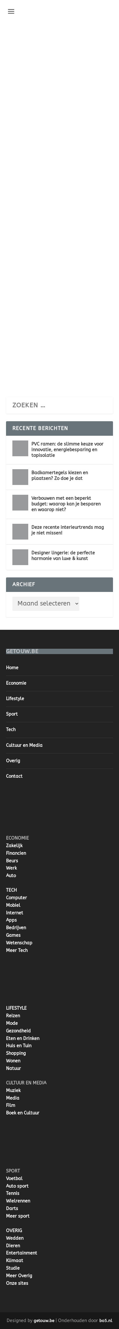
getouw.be (44, 1320)
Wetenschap (19, 943)
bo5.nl (105, 1320)
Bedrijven (16, 927)
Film (10, 1105)
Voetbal (14, 1178)
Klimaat (14, 1260)
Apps (11, 920)
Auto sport (17, 1186)
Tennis (12, 1193)
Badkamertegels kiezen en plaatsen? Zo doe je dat (59, 475)
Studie (13, 1268)
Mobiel (13, 905)
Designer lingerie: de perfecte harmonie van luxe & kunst (63, 555)
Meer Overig (19, 1276)
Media (12, 1098)
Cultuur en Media (24, 745)
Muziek (13, 1090)
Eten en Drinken (22, 1038)
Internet (14, 913)
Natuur (13, 1068)
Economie (16, 683)
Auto (11, 875)
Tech (11, 729)
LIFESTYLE (16, 1008)
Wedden (14, 1238)
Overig (13, 761)
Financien (16, 853)
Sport (12, 714)
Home (12, 667)
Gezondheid (18, 1031)
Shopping (16, 1053)
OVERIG (14, 1230)
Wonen (13, 1061)
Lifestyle (15, 698)
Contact (14, 776)
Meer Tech (17, 950)
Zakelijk (14, 845)
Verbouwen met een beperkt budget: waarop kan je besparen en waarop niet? (66, 504)
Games (13, 935)
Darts (12, 1208)
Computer (16, 898)
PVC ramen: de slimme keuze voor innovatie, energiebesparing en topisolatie (67, 449)
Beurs (12, 861)
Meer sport (18, 1216)
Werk (11, 868)
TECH (11, 890)
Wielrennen (18, 1201)
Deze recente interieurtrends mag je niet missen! (67, 530)
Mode (12, 1023)
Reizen (13, 1016)
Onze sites (17, 1283)
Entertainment (21, 1253)
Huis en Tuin (18, 1045)
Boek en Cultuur (22, 1113)
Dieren (13, 1246)
